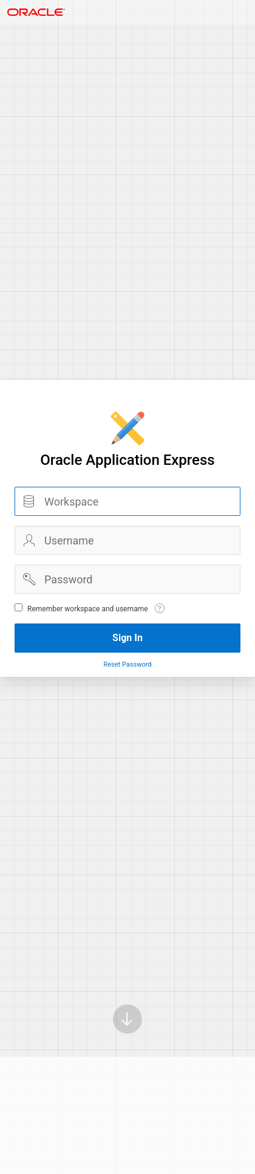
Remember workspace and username (87, 609)
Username (29, 540)
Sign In (127, 638)
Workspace (29, 501)
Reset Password (127, 664)
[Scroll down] (127, 1019)
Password (29, 579)
